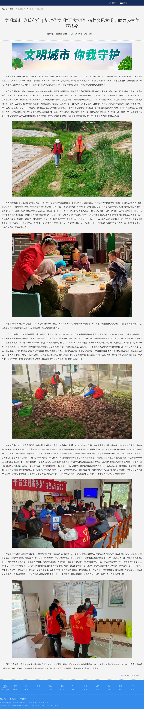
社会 (26, 689)
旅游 (121, 686)
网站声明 (13, 699)
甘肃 (62, 686)
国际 (38, 686)
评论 (38, 689)
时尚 (62, 689)
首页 (15, 686)
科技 (121, 689)
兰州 (31, 9)
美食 (109, 686)
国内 (50, 686)
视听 (73, 689)
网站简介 (3, 699)
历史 (97, 689)
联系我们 (23, 699)
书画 (85, 686)
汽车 (109, 689)
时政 (26, 686)
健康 (85, 689)
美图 (97, 686)
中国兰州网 (21, 9)
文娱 (50, 689)
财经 (15, 689)
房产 (132, 686)
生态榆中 (41, 9)
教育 (132, 689)
